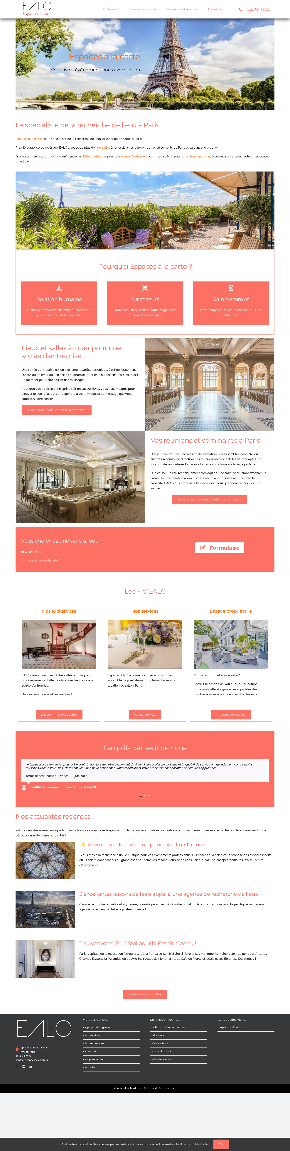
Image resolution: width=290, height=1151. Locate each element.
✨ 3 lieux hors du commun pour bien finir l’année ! (143, 844)
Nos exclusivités (94, 1043)
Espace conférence (231, 1027)
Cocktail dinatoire (162, 1051)
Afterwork (158, 1035)
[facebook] (17, 1066)
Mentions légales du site (128, 1088)
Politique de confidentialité (192, 1144)
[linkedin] (30, 1066)
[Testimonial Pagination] (141, 796)
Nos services (92, 1035)
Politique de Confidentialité (160, 1088)
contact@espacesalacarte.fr (32, 1060)
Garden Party (160, 1043)
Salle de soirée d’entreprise (168, 1027)
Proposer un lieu (94, 1059)
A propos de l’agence (97, 1027)
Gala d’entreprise (162, 1059)
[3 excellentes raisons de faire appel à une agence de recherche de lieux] (45, 909)
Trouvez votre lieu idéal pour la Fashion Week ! (137, 943)
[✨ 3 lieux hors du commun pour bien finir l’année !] (45, 860)
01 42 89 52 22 (24, 1056)
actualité (90, 1067)
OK (221, 1144)
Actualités (91, 1051)
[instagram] (23, 1066)
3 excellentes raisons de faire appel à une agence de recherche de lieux (168, 894)
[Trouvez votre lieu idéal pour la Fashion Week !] (45, 959)
